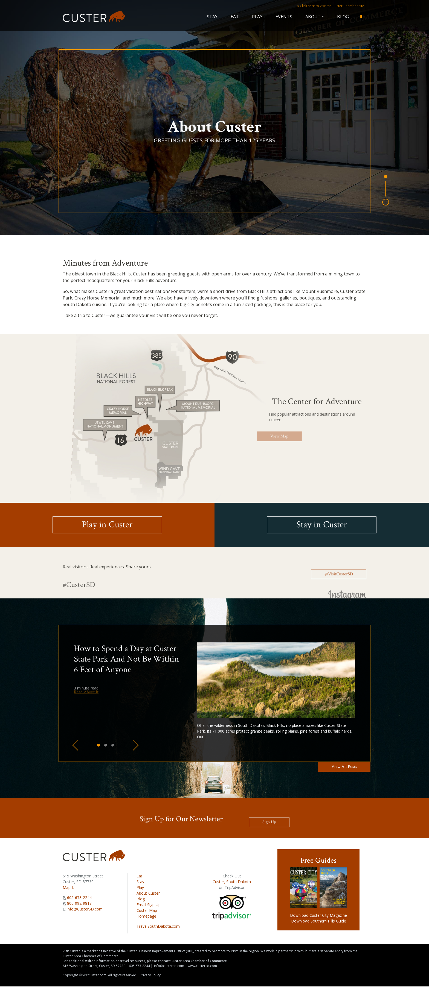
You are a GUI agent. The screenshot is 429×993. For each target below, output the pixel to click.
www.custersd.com (202, 965)
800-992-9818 (79, 903)
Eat (235, 17)
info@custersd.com (169, 965)
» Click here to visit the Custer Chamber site (330, 6)
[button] (75, 745)
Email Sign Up (149, 904)
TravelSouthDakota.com (158, 926)
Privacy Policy (150, 975)
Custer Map (147, 910)
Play (257, 17)
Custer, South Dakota (232, 881)
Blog (343, 17)
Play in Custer (107, 525)
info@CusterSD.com (85, 909)
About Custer (148, 893)
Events (284, 17)
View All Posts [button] (344, 766)
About (313, 17)
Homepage (146, 916)
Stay (212, 17)
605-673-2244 (79, 897)
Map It (68, 887)
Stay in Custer (321, 525)
